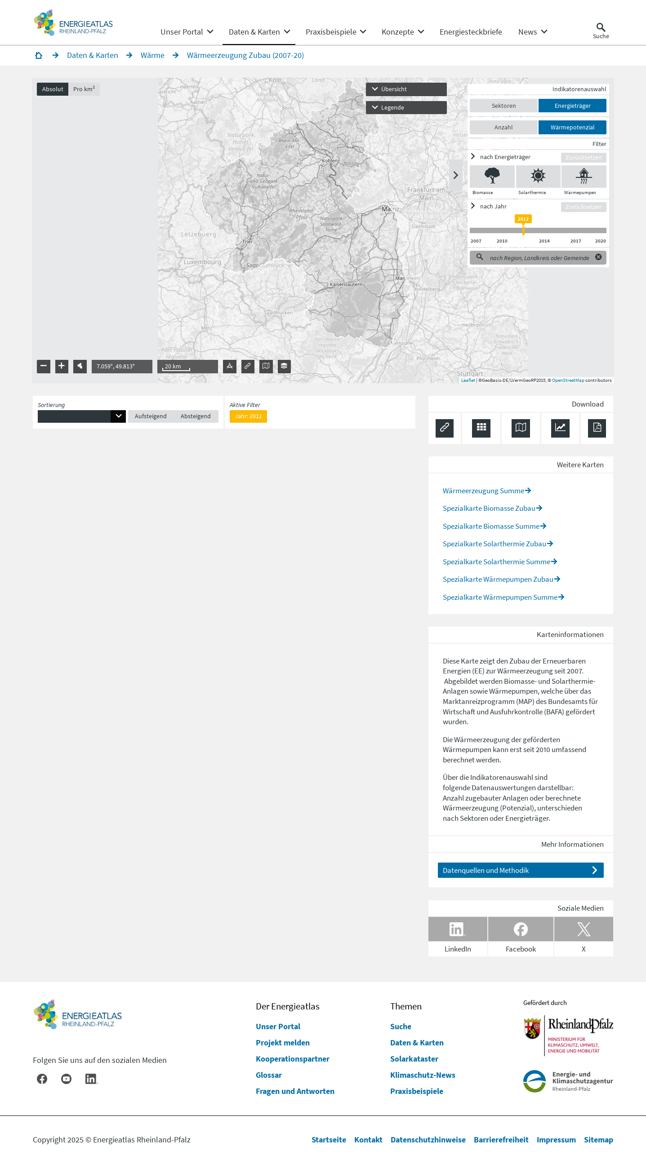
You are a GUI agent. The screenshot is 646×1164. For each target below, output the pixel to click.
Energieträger (572, 106)
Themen (406, 1006)
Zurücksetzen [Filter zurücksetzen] (583, 158)
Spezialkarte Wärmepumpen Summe (500, 597)
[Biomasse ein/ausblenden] (491, 177)
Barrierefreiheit (501, 1139)
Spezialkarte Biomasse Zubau (489, 508)
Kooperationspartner (293, 1058)
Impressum (556, 1139)
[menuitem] (181, 32)
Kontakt (368, 1139)
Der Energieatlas (288, 1006)
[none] (187, 31)
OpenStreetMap (567, 380)
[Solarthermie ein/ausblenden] (537, 177)
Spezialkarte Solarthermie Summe (496, 562)
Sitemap (598, 1139)
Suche (400, 1026)
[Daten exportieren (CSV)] (481, 429)
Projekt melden (283, 1042)
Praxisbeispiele (416, 1091)
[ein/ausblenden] (515, 157)
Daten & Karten (417, 1042)
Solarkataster (414, 1058)
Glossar (269, 1075)
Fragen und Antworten (295, 1091)
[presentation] (323, 231)
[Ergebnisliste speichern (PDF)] (597, 429)
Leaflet (467, 380)
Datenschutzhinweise (428, 1139)
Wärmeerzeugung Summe (483, 491)
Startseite (329, 1139)
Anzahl (503, 128)
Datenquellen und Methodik (486, 871)
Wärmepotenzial (572, 128)
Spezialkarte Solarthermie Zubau (494, 544)
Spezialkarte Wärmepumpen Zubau (498, 579)
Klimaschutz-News (422, 1075)
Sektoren (503, 106)
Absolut (53, 89)
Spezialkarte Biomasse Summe (491, 526)
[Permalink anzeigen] (445, 429)
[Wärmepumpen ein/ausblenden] (583, 177)
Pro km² (85, 89)
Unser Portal (278, 1026)
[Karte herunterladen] (521, 429)
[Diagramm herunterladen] (560, 429)
